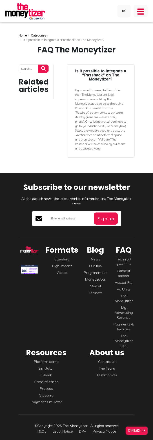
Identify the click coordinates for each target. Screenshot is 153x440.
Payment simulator (46, 402)
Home (23, 35)
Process (46, 388)
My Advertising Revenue (124, 312)
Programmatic (95, 272)
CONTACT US (136, 430)
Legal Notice (63, 431)
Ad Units (124, 289)
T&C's (41, 431)
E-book (46, 375)
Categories (38, 35)
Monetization (95, 279)
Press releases (46, 381)
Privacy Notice (104, 431)
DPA (82, 431)
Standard (62, 259)
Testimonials (107, 375)
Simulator (46, 368)
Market (95, 286)
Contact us (106, 361)
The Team (107, 368)
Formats (95, 292)
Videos (62, 272)
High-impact (62, 266)
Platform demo (46, 361)
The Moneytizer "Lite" (123, 341)
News (95, 259)
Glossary (46, 395)
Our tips (95, 266)
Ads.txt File (124, 282)
